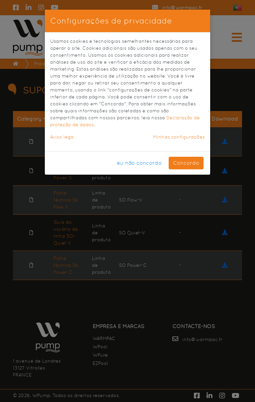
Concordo (186, 163)
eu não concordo (139, 163)
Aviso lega (62, 137)
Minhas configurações (179, 137)
